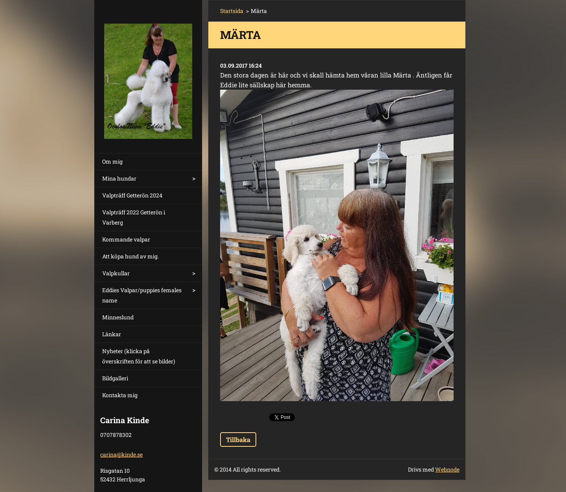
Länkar (111, 334)
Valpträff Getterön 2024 (132, 195)
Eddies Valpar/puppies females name (142, 295)
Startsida (231, 11)
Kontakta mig (120, 395)
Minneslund (118, 317)
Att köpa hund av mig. (130, 256)
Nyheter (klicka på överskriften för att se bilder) (138, 356)
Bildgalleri (115, 378)
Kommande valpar (126, 239)
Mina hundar (119, 178)
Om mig (112, 161)
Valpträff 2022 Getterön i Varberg (133, 217)
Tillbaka (238, 439)
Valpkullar (116, 273)
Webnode (447, 469)
